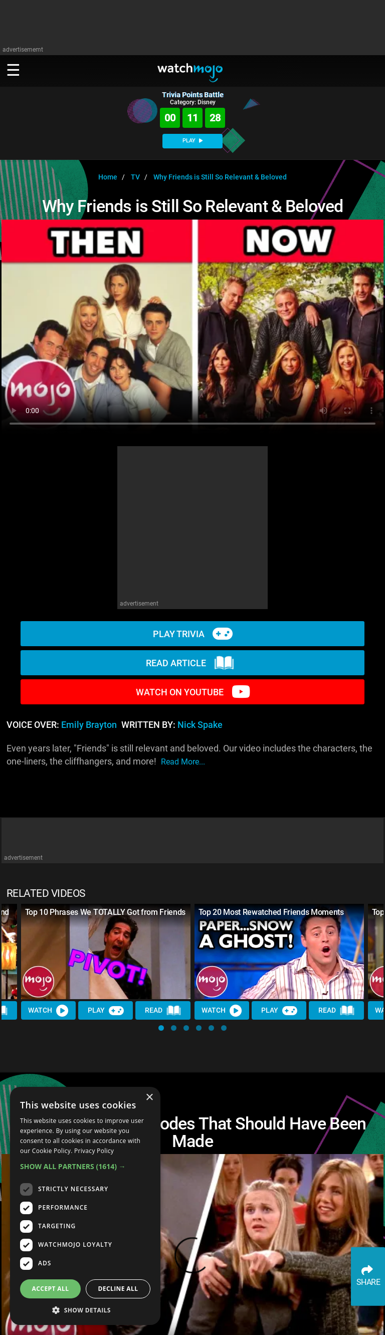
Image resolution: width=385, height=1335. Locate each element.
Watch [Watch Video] (49, 1010)
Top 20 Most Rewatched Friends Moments (271, 912)
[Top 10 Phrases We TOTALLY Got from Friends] (105, 951)
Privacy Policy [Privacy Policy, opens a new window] (94, 1151)
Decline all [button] (118, 1288)
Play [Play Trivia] (106, 1010)
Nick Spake (200, 725)
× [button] (149, 1097)
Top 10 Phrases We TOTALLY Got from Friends (105, 912)
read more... (183, 762)
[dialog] (85, 1206)
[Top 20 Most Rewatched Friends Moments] (279, 951)
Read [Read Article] (163, 1010)
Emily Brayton (89, 725)
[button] (161, 1028)
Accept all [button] (50, 1288)
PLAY (192, 140)
